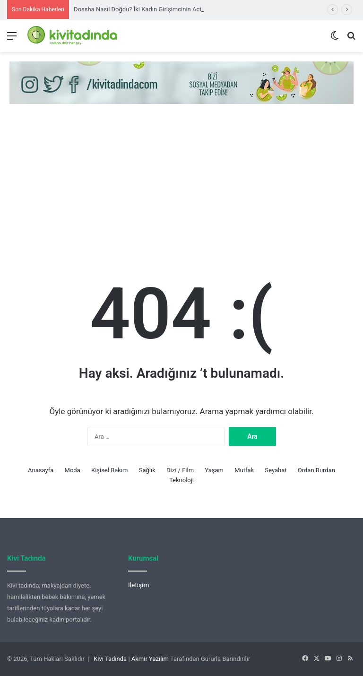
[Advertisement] (181, 184)
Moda (72, 470)
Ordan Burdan (316, 470)
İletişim (138, 585)
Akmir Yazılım (150, 658)
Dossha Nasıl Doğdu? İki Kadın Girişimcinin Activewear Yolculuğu (162, 9)
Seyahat (275, 470)
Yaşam (214, 470)
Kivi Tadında (110, 658)
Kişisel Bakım (109, 470)
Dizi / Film (180, 470)
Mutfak (244, 470)
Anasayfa (40, 470)
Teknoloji (181, 480)
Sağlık (147, 470)
